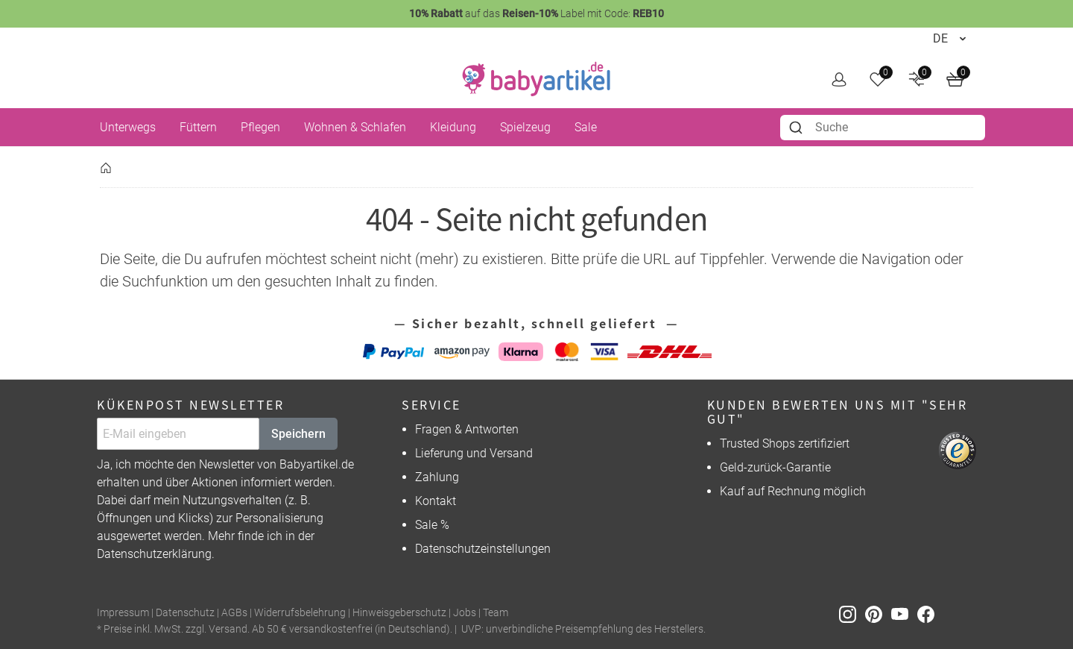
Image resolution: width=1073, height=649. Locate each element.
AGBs (234, 612)
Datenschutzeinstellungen (483, 549)
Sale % (432, 525)
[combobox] (882, 127)
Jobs (464, 612)
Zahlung (437, 477)
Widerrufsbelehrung (300, 612)
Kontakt (435, 501)
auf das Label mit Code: (536, 13)
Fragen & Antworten (467, 429)
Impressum (123, 612)
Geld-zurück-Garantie (775, 467)
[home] (536, 79)
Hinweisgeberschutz (399, 612)
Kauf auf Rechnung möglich (793, 491)
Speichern (298, 434)
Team (495, 612)
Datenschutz (185, 612)
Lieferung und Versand (474, 453)
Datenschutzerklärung (154, 554)
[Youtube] (904, 613)
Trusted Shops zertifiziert (784, 443)
